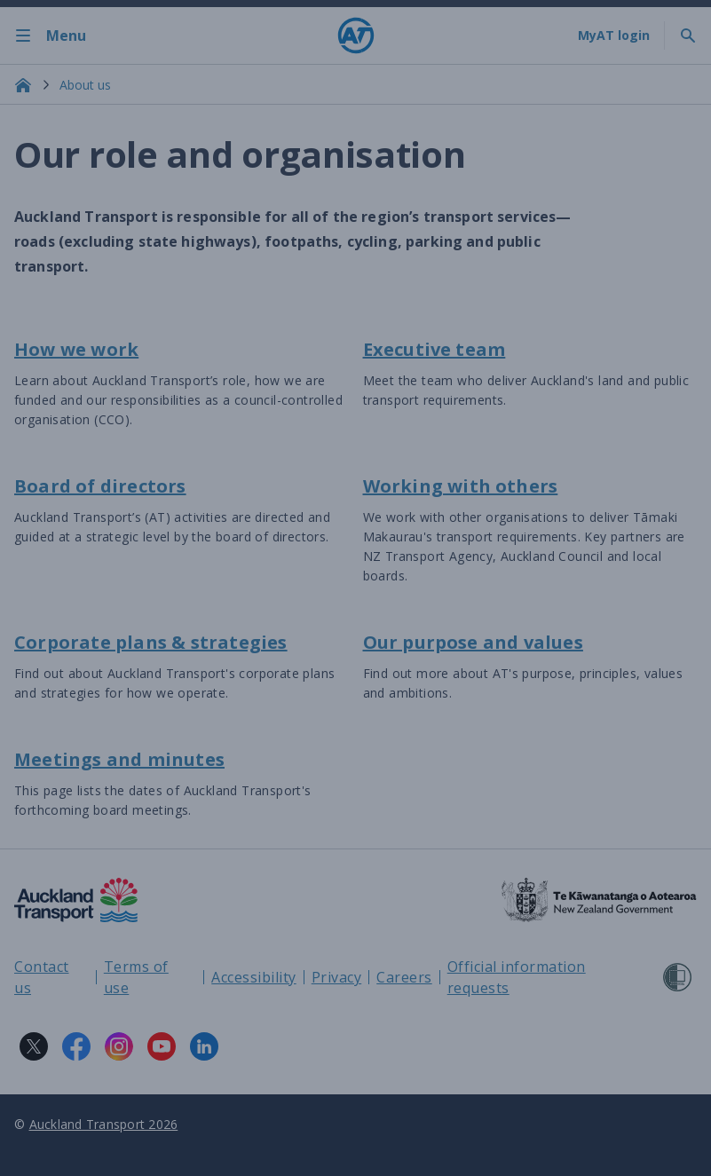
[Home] (355, 35)
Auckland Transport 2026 (103, 1124)
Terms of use (136, 977)
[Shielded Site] (677, 977)
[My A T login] (614, 35)
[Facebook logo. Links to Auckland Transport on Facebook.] (76, 1046)
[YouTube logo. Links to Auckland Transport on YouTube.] (161, 1046)
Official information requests (516, 977)
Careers (404, 977)
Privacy (337, 977)
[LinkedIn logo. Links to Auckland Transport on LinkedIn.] (204, 1046)
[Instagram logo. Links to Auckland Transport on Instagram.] (118, 1046)
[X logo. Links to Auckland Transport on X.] (33, 1046)
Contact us (41, 977)
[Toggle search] (688, 35)
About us (85, 84)
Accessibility (253, 977)
